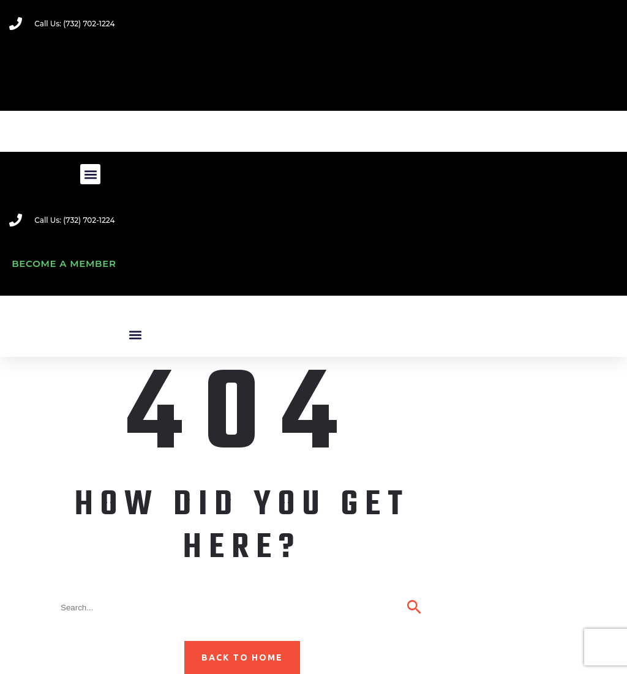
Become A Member (64, 263)
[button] (90, 174)
